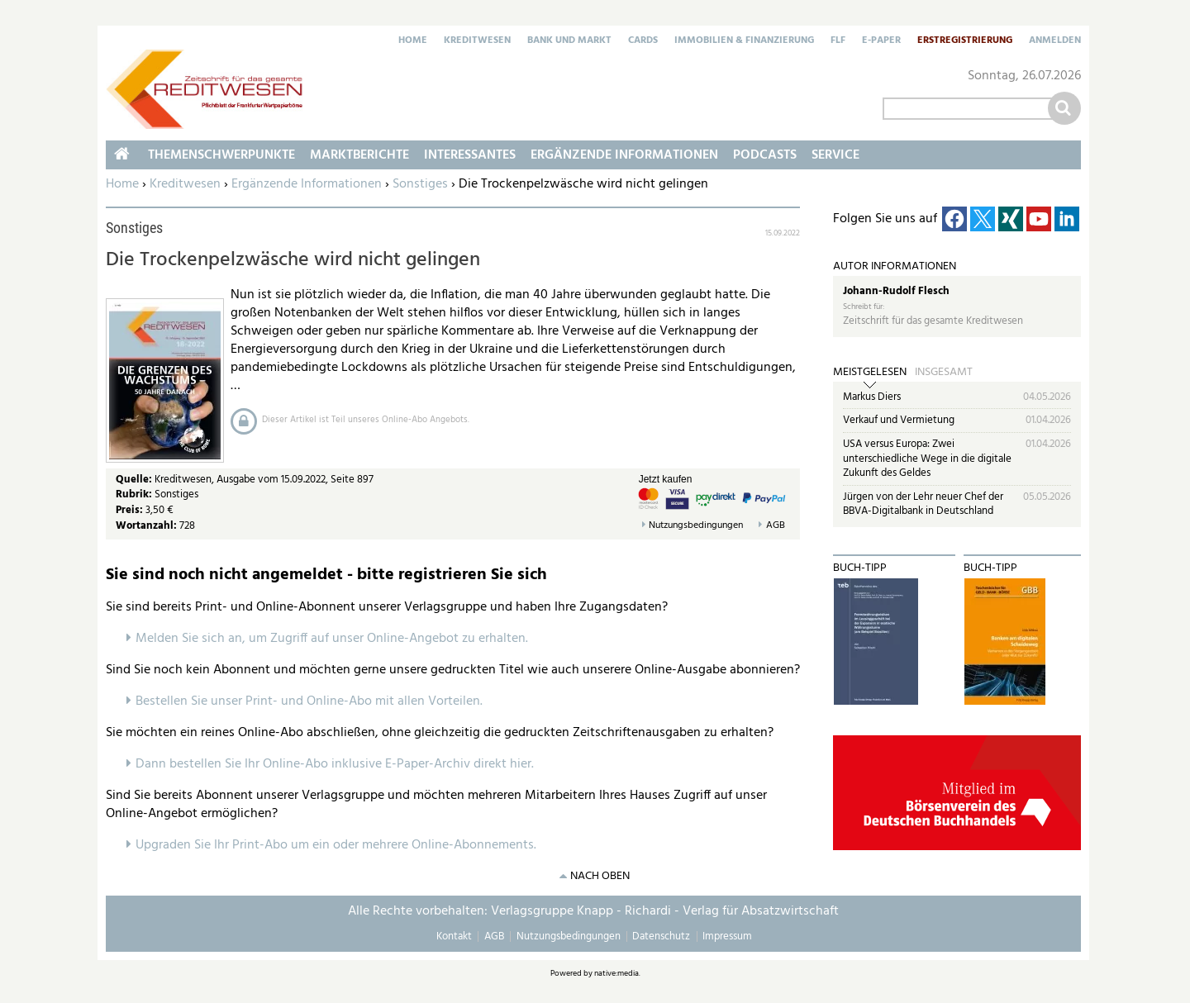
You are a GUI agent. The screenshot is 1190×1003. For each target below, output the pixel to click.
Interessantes (470, 155)
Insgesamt (944, 373)
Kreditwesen (477, 41)
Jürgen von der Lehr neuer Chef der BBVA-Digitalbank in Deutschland (923, 504)
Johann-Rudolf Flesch (896, 291)
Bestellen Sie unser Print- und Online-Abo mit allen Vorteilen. (309, 701)
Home (412, 41)
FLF (838, 41)
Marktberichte (359, 155)
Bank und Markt (569, 41)
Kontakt (454, 936)
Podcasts (765, 155)
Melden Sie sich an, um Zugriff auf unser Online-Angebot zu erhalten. (332, 638)
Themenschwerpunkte (221, 155)
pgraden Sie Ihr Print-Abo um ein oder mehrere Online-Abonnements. (340, 845)
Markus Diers (872, 397)
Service (835, 155)
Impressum (727, 936)
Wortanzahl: (146, 526)
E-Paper (881, 41)
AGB (775, 526)
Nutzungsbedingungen (696, 526)
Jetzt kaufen (666, 479)
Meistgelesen (870, 373)
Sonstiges (420, 184)
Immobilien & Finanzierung (744, 41)
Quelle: (135, 479)
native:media (616, 973)
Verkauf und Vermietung (898, 420)
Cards (643, 41)
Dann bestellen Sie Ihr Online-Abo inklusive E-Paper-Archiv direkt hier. (335, 764)
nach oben (600, 876)
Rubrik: (135, 494)
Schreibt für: (863, 307)
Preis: (129, 510)
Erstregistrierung (964, 41)
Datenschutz (661, 936)
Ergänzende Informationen (306, 184)
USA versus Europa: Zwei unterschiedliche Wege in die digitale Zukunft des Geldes (927, 458)
